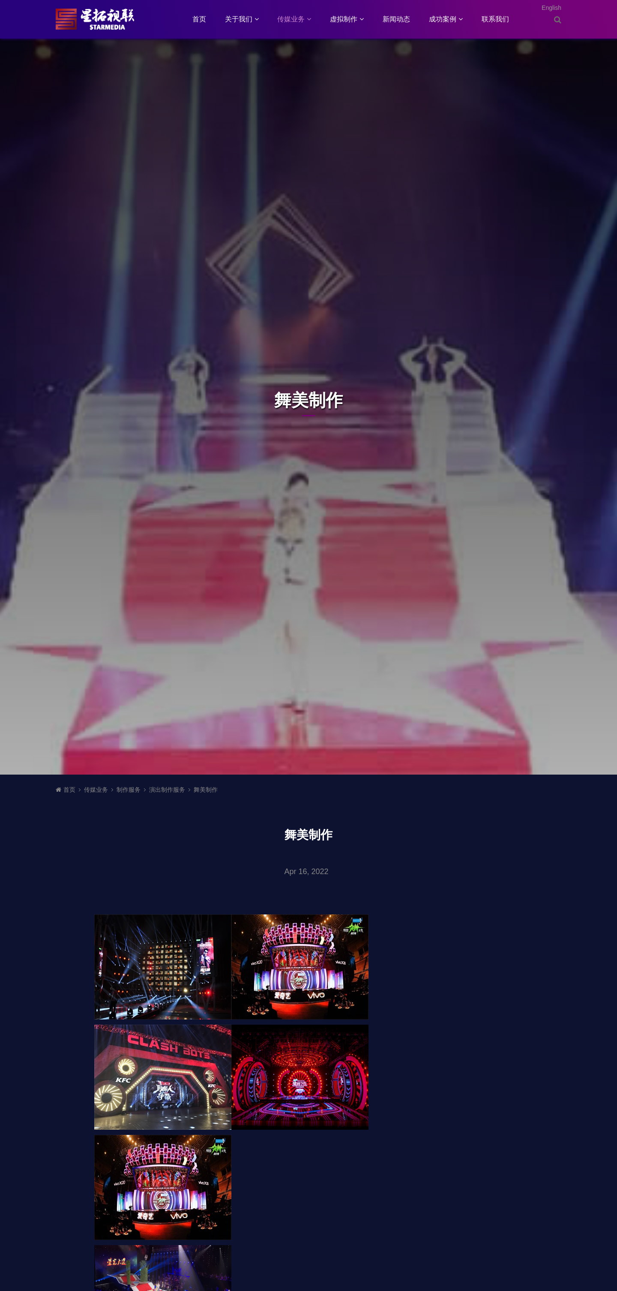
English (551, 7)
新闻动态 (396, 19)
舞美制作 (206, 789)
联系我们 (495, 19)
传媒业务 (294, 19)
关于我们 (242, 19)
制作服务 (129, 789)
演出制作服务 (167, 789)
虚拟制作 (347, 19)
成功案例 (446, 19)
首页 (199, 19)
